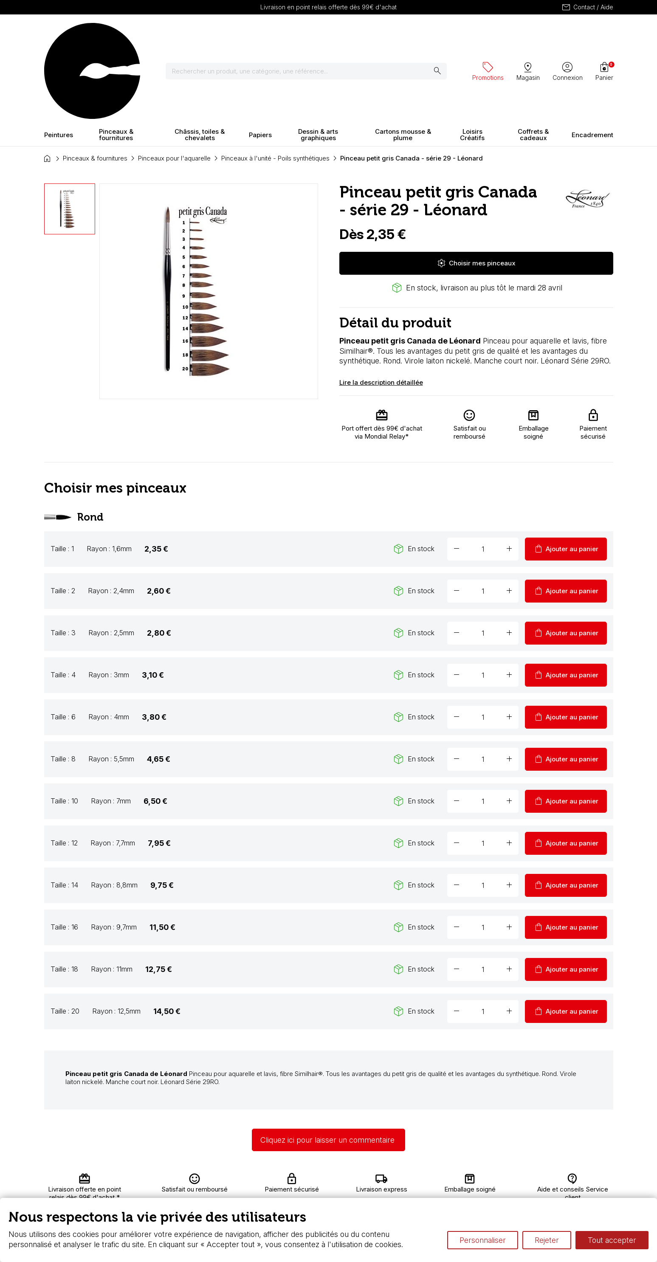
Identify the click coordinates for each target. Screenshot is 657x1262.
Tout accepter (612, 1240)
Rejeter (547, 1240)
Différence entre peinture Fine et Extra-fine (430, 1197)
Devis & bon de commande (295, 1197)
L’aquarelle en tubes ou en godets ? (420, 1180)
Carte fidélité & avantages (293, 1180)
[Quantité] (483, 474)
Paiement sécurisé (202, 1197)
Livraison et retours (203, 1180)
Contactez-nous (567, 1180)
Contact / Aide (587, 7)
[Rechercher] (258, 33)
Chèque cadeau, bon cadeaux (300, 1189)
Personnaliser (483, 1240)
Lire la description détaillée (381, 308)
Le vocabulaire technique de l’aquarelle (425, 1189)
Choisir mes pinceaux (476, 188)
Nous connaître (197, 1189)
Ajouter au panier (565, 474)
